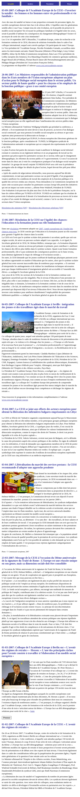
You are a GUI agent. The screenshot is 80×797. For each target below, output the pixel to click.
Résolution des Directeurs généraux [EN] (46, 208)
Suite (32, 711)
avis (35, 482)
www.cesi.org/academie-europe (49, 65)
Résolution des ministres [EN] (14, 208)
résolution (14, 228)
